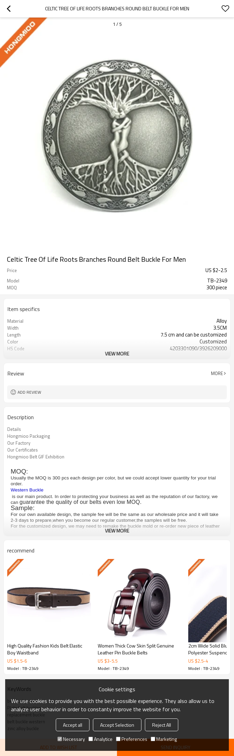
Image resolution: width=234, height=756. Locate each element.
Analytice (100, 739)
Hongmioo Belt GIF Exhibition (35, 456)
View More (117, 353)
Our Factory (18, 442)
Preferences (131, 739)
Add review (29, 392)
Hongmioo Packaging (28, 436)
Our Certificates (22, 449)
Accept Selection (117, 724)
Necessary (71, 739)
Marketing (164, 739)
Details (14, 429)
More (217, 373)
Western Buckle (27, 490)
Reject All (161, 724)
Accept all (72, 724)
